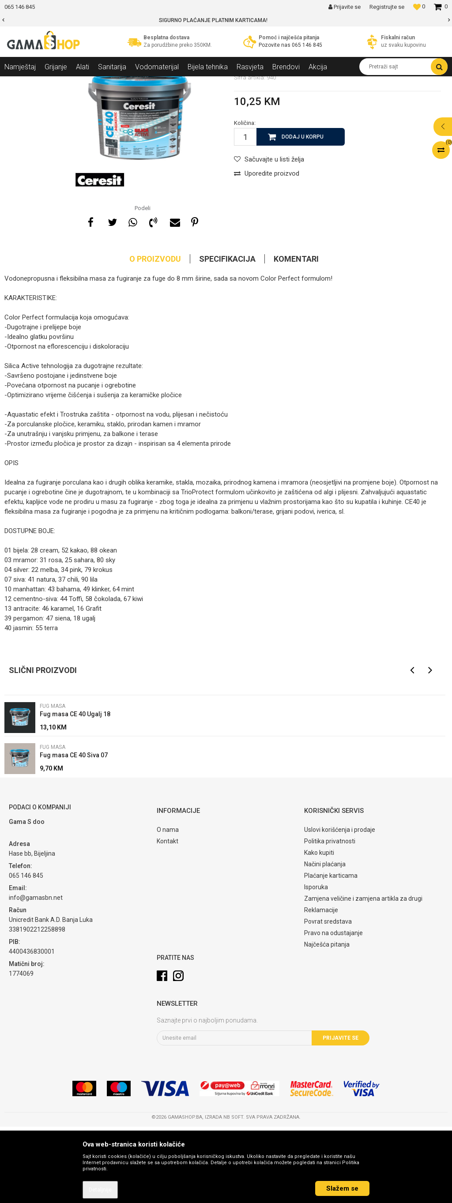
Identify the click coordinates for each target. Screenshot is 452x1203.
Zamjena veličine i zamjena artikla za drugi (363, 974)
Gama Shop (18, 83)
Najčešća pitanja (327, 1020)
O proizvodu (155, 335)
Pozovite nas (275, 45)
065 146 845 (307, 45)
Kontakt (167, 917)
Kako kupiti (319, 928)
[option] (226, 20)
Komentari (296, 335)
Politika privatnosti (329, 917)
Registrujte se (386, 7)
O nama (168, 906)
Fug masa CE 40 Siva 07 (74, 831)
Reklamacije (321, 986)
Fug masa (169, 83)
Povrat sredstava (328, 997)
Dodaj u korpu (303, 213)
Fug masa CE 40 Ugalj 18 (75, 790)
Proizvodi (52, 83)
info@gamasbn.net (36, 973)
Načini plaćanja (325, 940)
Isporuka (316, 963)
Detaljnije (100, 1190)
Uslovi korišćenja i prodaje (339, 906)
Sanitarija (83, 83)
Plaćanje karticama (331, 951)
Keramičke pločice (126, 83)
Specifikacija (227, 335)
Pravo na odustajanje (333, 1009)
